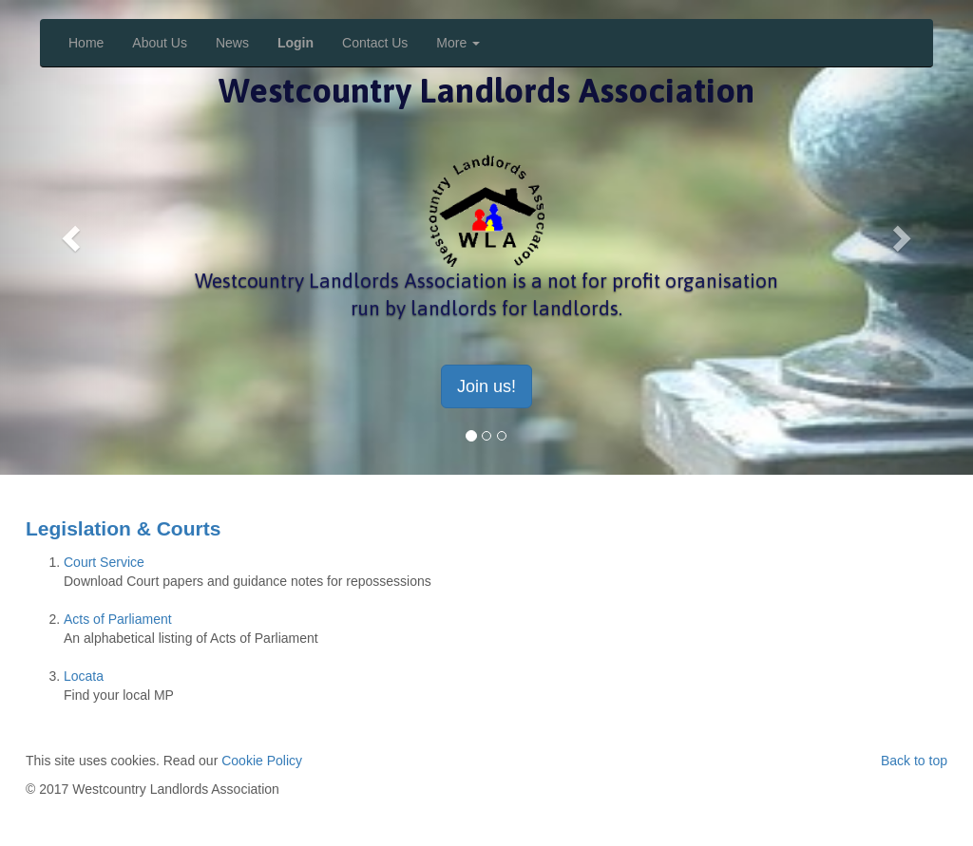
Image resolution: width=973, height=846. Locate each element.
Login (295, 42)
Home (86, 42)
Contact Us (375, 42)
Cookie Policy (261, 760)
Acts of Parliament (118, 619)
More (458, 42)
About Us (159, 42)
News (232, 42)
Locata (84, 676)
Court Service (104, 562)
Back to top (914, 760)
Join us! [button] (486, 386)
